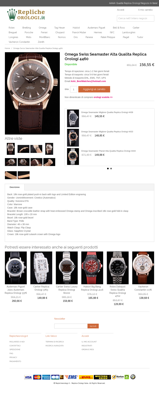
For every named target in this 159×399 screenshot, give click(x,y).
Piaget (126, 37)
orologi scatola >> (103, 97)
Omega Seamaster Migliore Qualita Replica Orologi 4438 (107, 112)
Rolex (12, 27)
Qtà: (67, 89)
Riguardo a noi (17, 342)
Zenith (41, 42)
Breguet (13, 32)
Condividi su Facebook (70, 105)
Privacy (13, 357)
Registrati (87, 346)
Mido (28, 37)
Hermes (98, 32)
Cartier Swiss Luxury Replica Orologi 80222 (67, 289)
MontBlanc (44, 37)
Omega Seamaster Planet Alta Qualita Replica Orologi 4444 (108, 151)
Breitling (26, 27)
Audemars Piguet (96, 27)
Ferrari (44, 32)
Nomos (62, 37)
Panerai (89, 37)
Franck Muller (79, 32)
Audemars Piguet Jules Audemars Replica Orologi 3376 (16, 289)
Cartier (136, 27)
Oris (76, 37)
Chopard (59, 32)
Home (7, 48)
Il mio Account (89, 342)
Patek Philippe (108, 37)
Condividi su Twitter (77, 105)
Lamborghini (128, 32)
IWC (112, 32)
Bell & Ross (119, 27)
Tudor (140, 37)
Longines (13, 37)
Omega (42, 27)
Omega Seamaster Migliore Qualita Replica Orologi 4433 (107, 131)
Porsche (29, 32)
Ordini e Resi (88, 349)
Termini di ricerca (55, 342)
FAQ (11, 353)
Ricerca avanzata (55, 346)
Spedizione (14, 349)
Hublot (76, 27)
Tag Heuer (59, 27)
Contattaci (15, 346)
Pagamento (15, 361)
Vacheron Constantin (19, 42)
